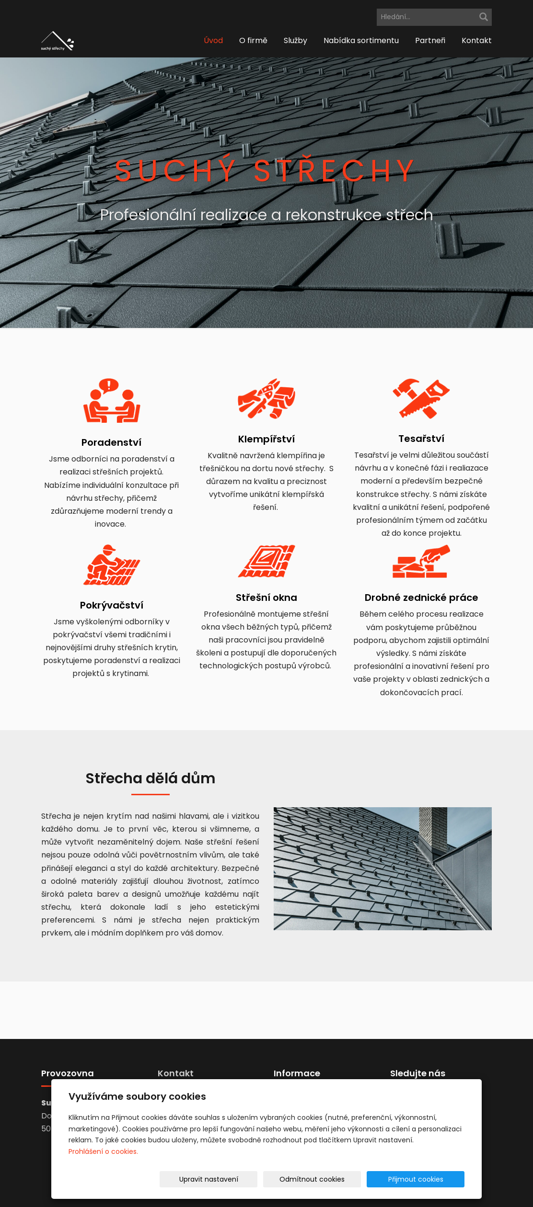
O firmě (253, 40)
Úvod (213, 40)
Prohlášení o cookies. (103, 1151)
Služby (295, 40)
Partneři (430, 40)
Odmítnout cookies (350, 1179)
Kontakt (477, 40)
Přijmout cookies (427, 1179)
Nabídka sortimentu (361, 40)
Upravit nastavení (269, 1179)
